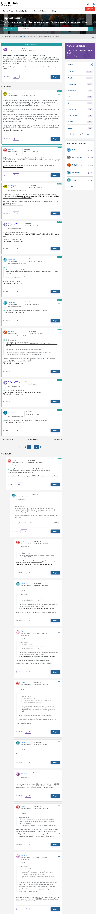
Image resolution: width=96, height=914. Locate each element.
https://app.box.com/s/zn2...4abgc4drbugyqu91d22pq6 (34, 564)
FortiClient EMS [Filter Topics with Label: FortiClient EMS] (73, 115)
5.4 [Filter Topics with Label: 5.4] (69, 103)
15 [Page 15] (41, 447)
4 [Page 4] (32, 447)
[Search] (90, 29)
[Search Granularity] (10, 29)
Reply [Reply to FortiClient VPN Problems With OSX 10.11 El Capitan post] (55, 77)
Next (87, 134)
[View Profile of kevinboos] (11, 259)
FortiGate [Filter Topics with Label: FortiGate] (71, 72)
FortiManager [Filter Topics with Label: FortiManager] (72, 84)
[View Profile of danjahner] (11, 49)
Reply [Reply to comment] (55, 139)
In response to (14, 154)
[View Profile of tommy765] (11, 302)
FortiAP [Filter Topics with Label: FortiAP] (70, 122)
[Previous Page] (19, 447)
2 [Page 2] (25, 447)
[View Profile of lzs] (9, 93)
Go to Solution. (34, 44)
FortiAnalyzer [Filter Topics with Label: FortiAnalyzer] (72, 90)
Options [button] (58, 49)
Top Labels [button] (91, 65)
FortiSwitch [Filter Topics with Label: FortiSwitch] (72, 109)
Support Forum (8, 11)
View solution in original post (13, 130)
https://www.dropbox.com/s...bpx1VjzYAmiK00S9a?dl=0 (23, 392)
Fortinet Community (9, 4)
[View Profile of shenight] (11, 331)
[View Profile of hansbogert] (12, 186)
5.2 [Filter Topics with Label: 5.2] (69, 97)
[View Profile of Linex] (22, 631)
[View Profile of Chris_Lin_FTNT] (13, 224)
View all (70, 187)
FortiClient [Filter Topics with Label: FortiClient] (71, 78)
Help (87, 4)
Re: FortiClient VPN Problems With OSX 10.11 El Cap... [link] (44, 36)
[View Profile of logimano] (24, 773)
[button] (15, 77)
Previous (73, 134)
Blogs (54, 11)
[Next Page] (44, 447)
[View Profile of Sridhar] (10, 149)
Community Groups (40, 11)
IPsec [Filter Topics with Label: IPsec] (70, 128)
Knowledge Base (22, 11)
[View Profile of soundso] (11, 412)
